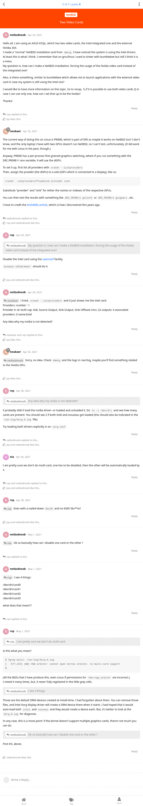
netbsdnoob (18, 245)
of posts (71, 4)
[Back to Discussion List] (4, 4)
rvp (9, 577)
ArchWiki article (37, 205)
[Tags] (71, 801)
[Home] (24, 801)
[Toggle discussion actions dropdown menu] (139, 4)
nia (9, 509)
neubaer (12, 300)
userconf (48, 259)
